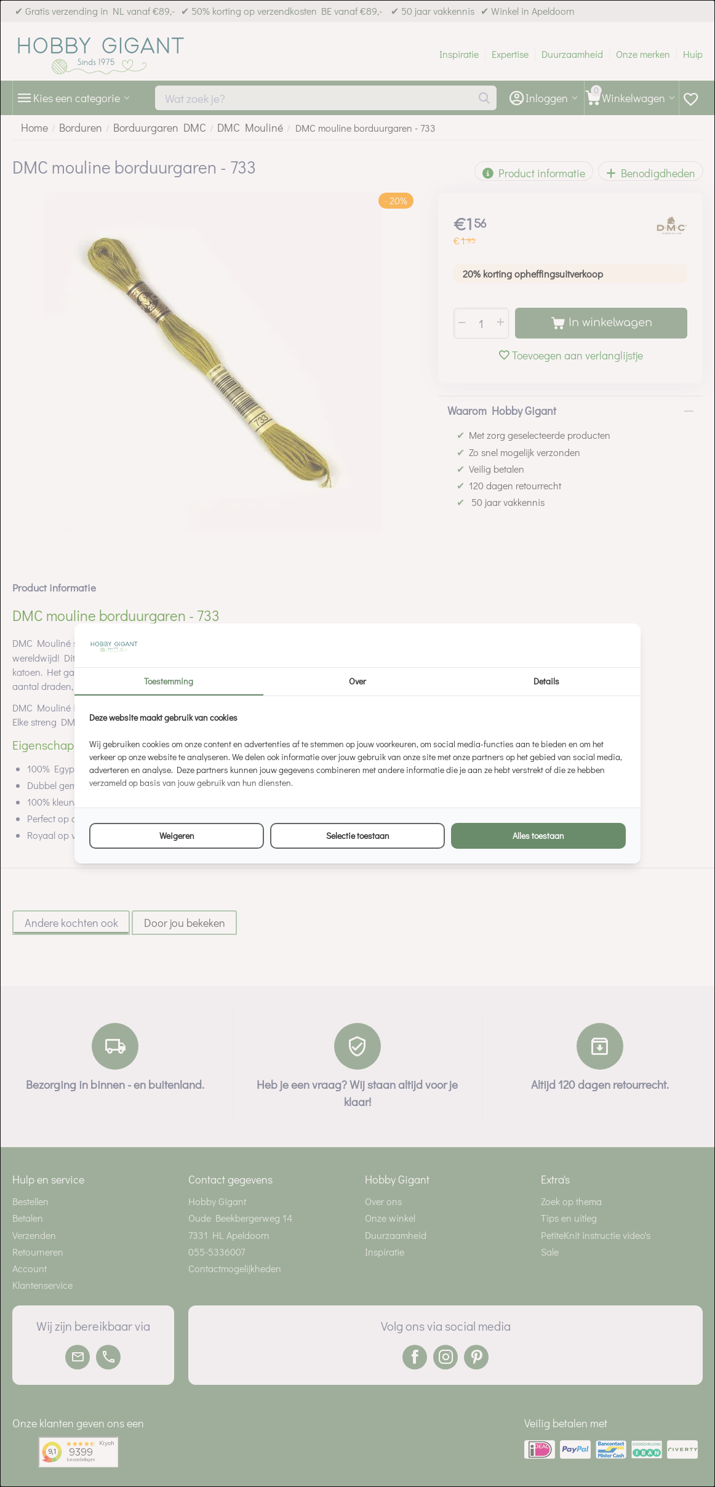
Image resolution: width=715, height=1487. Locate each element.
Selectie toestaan (357, 835)
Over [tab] (357, 681)
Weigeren (176, 835)
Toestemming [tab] (168, 681)
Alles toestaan (538, 835)
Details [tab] (546, 681)
